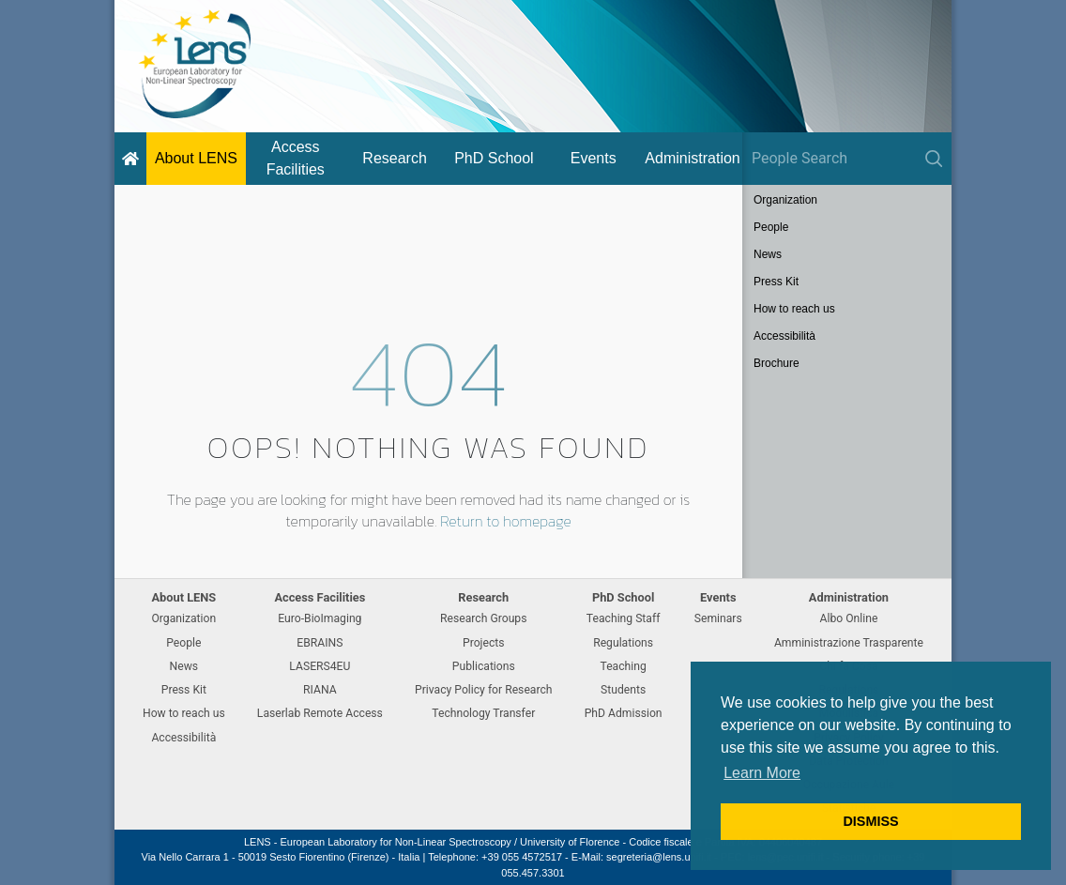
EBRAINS (320, 642)
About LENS (196, 158)
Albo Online (849, 618)
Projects (484, 642)
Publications (483, 666)
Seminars (718, 618)
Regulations (623, 642)
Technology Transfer (483, 713)
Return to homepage (505, 521)
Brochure (777, 363)
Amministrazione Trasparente (848, 642)
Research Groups (483, 618)
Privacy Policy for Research (483, 689)
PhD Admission (623, 713)
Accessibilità (784, 336)
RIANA (320, 689)
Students (623, 689)
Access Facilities (295, 158)
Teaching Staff (623, 618)
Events (594, 158)
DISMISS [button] (870, 821)
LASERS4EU (319, 666)
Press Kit (776, 281)
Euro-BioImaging (319, 618)
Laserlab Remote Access (320, 713)
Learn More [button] (761, 773)
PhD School (494, 158)
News (768, 254)
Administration (692, 158)
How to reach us (794, 308)
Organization (785, 199)
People (771, 227)
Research (394, 158)
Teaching (623, 666)
